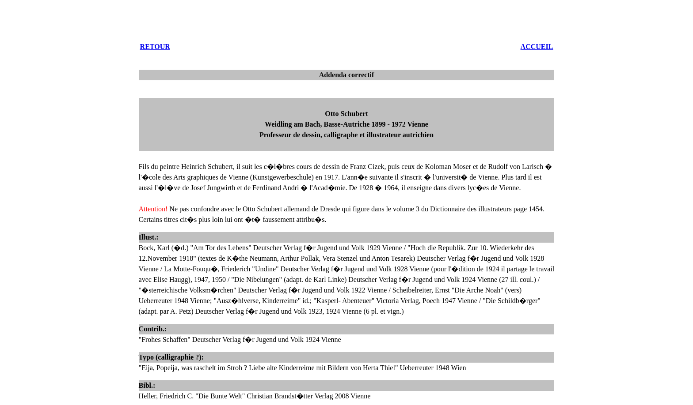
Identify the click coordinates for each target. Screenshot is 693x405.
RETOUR (155, 46)
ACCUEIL (537, 46)
